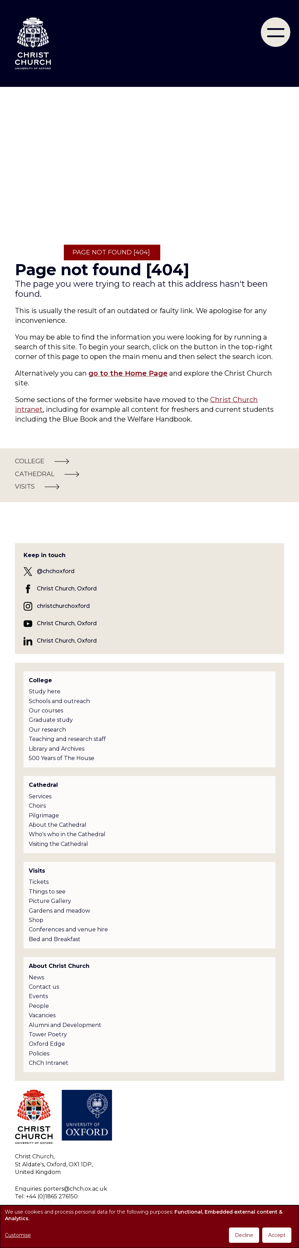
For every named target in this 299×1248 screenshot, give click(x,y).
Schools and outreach (59, 701)
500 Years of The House (61, 758)
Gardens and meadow (59, 910)
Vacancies (42, 1015)
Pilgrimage (44, 815)
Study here (44, 691)
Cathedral (43, 785)
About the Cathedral (57, 825)
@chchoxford (56, 571)
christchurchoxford (63, 606)
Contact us (44, 987)
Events (38, 996)
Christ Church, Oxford (67, 588)
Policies (39, 1053)
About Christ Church (59, 966)
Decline (244, 1235)
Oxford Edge (47, 1044)
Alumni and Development (65, 1025)
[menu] (275, 32)
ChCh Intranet (48, 1063)
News (36, 977)
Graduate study (51, 720)
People (39, 1006)
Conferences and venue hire (68, 929)
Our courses (46, 710)
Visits (37, 870)
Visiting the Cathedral (58, 844)
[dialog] (149, 1226)
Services (40, 796)
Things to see (47, 891)
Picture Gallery (50, 901)
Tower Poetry (48, 1034)
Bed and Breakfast (54, 939)
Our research (47, 729)
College (40, 680)
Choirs (37, 805)
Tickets (39, 882)
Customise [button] (18, 1235)
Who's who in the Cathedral (67, 834)
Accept (276, 1235)
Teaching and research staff (67, 739)
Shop (36, 920)
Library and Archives (56, 748)
